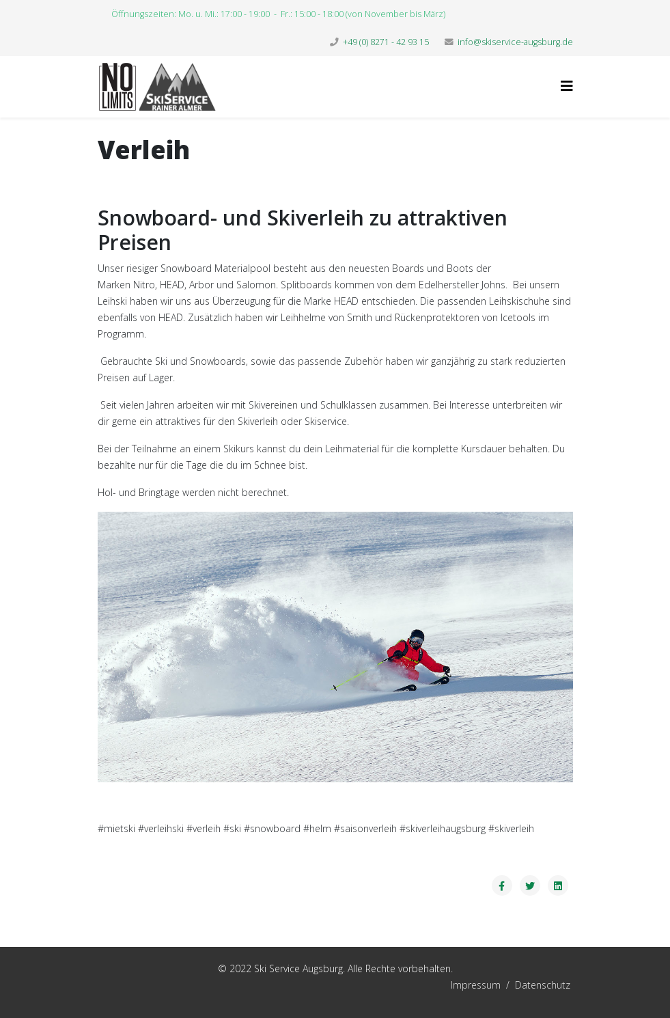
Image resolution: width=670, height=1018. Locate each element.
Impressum (409, 984)
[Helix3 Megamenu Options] (567, 85)
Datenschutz (542, 984)
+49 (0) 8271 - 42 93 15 (386, 42)
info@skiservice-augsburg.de (515, 42)
